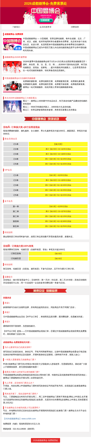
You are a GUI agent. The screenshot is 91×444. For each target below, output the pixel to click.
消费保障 (75, 27)
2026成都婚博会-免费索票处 (45, 440)
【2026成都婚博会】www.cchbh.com (19, 419)
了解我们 (16, 27)
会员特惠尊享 (45, 27)
